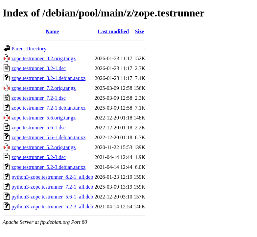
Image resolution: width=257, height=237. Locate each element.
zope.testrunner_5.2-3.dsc (39, 157)
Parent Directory (29, 48)
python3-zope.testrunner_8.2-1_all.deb (52, 177)
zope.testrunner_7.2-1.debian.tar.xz (48, 108)
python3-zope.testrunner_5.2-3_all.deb (52, 206)
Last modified (113, 31)
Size (139, 31)
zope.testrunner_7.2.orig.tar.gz (44, 88)
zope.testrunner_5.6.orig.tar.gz (44, 117)
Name (52, 31)
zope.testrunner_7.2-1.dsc (39, 98)
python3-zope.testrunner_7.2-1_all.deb (52, 187)
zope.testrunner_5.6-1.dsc (39, 127)
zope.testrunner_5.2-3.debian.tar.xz (48, 167)
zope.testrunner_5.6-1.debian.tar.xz (48, 137)
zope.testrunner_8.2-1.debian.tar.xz (48, 78)
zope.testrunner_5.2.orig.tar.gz (44, 147)
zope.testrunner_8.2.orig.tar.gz (44, 58)
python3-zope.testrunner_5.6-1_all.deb (52, 196)
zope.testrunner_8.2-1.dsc (39, 68)
